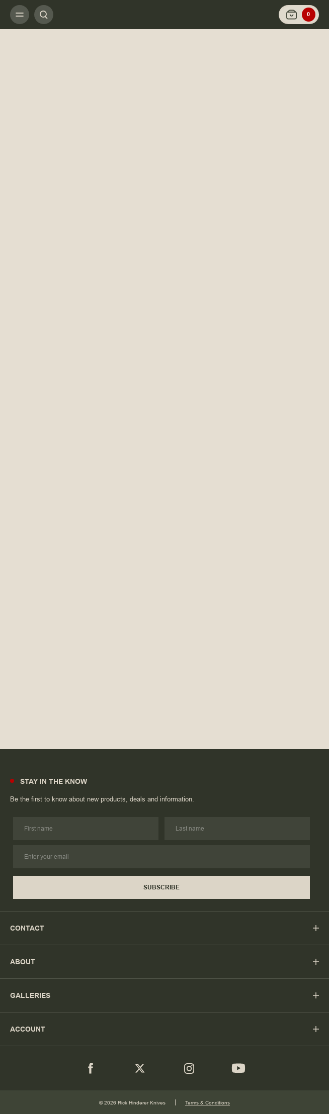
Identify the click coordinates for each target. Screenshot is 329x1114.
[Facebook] (91, 1068)
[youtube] (238, 1068)
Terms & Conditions (207, 1102)
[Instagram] (189, 1068)
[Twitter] (140, 1068)
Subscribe (161, 887)
